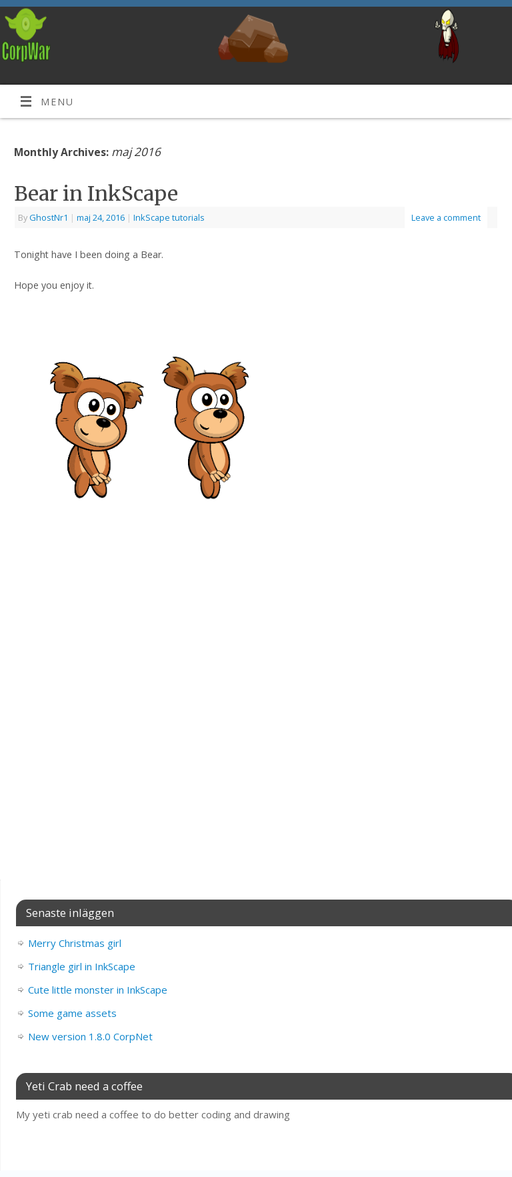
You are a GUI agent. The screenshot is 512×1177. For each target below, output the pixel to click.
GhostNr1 (48, 217)
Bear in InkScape (96, 193)
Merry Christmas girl (74, 943)
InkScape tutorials (169, 217)
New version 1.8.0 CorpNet (90, 1036)
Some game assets (72, 1013)
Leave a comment (446, 217)
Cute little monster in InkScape (97, 989)
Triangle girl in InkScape (81, 966)
